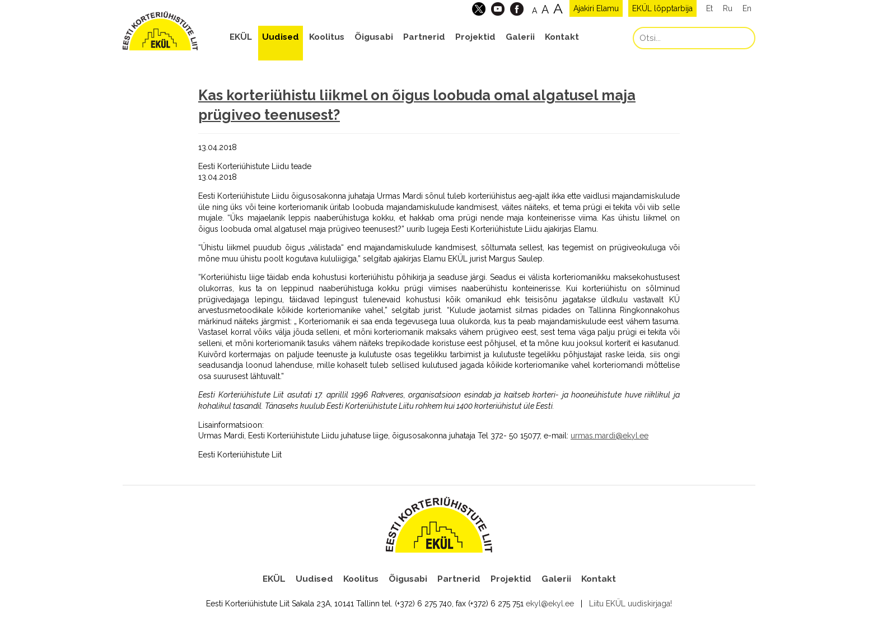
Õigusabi (373, 37)
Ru (727, 8)
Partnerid (424, 37)
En (746, 8)
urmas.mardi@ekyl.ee (609, 435)
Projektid (475, 37)
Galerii (520, 37)
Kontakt (562, 37)
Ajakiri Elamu (596, 8)
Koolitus (326, 37)
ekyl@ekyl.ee (550, 603)
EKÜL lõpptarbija (662, 8)
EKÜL (241, 37)
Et (709, 8)
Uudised (280, 37)
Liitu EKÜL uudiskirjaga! (630, 603)
